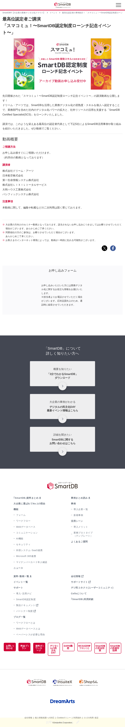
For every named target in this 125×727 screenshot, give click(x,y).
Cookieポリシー (64, 717)
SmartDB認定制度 (26, 599)
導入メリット (81, 527)
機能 (16, 509)
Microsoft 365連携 (26, 556)
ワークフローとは (25, 622)
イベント (53, 13)
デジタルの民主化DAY (52, 649)
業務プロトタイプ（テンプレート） (83, 534)
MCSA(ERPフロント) (83, 647)
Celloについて (79, 593)
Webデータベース (25, 527)
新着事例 (78, 515)
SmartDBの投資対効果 (114, 648)
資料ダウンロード (38, 648)
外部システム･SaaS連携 (29, 550)
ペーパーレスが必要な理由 (30, 634)
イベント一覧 (21, 582)
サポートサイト (79, 582)
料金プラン (23, 647)
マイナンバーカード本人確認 (31, 562)
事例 (73, 503)
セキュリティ (23, 544)
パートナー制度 (24, 611)
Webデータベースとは (28, 628)
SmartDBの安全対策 (99, 648)
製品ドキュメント (25, 605)
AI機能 (19, 538)
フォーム (21, 515)
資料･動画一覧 (21, 576)
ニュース (18, 568)
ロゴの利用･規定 (91, 717)
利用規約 (77, 717)
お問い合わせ (9, 647)
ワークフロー (23, 521)
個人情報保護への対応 (44, 717)
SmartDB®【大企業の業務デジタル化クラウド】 (23, 13)
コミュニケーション (27, 532)
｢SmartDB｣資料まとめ (26, 498)
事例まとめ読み (79, 498)
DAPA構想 (66, 647)
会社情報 (76, 576)
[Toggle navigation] (118, 5)
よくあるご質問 (79, 541)
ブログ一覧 (20, 617)
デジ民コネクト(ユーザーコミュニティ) (92, 587)
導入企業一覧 (81, 509)
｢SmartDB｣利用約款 (82, 599)
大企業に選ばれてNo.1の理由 (29, 503)
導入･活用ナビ (24, 593)
